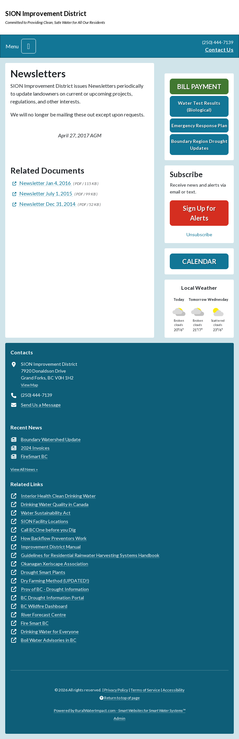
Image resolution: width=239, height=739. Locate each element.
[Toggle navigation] (28, 46)
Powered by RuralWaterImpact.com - (119, 710)
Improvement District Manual (51, 546)
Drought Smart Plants (43, 572)
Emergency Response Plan (199, 125)
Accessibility (173, 689)
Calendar (199, 261)
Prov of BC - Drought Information (55, 589)
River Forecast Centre (43, 614)
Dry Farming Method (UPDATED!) (55, 580)
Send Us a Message (41, 405)
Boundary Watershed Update (51, 439)
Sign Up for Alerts (199, 213)
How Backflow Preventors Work (54, 538)
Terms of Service (145, 689)
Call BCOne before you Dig (48, 529)
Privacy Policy (116, 689)
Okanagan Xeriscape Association (54, 563)
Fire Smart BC (35, 623)
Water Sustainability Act (46, 513)
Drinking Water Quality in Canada (54, 504)
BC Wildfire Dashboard (44, 606)
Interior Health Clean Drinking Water (58, 496)
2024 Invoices (35, 448)
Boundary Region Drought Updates (199, 144)
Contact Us (219, 49)
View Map (29, 384)
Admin (119, 718)
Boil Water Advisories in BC (48, 640)
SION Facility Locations (44, 521)
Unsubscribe (199, 234)
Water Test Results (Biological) (199, 106)
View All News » (24, 469)
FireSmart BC (34, 456)
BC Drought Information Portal (52, 597)
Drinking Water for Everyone (50, 631)
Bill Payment (199, 86)
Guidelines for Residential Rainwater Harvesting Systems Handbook (90, 555)
